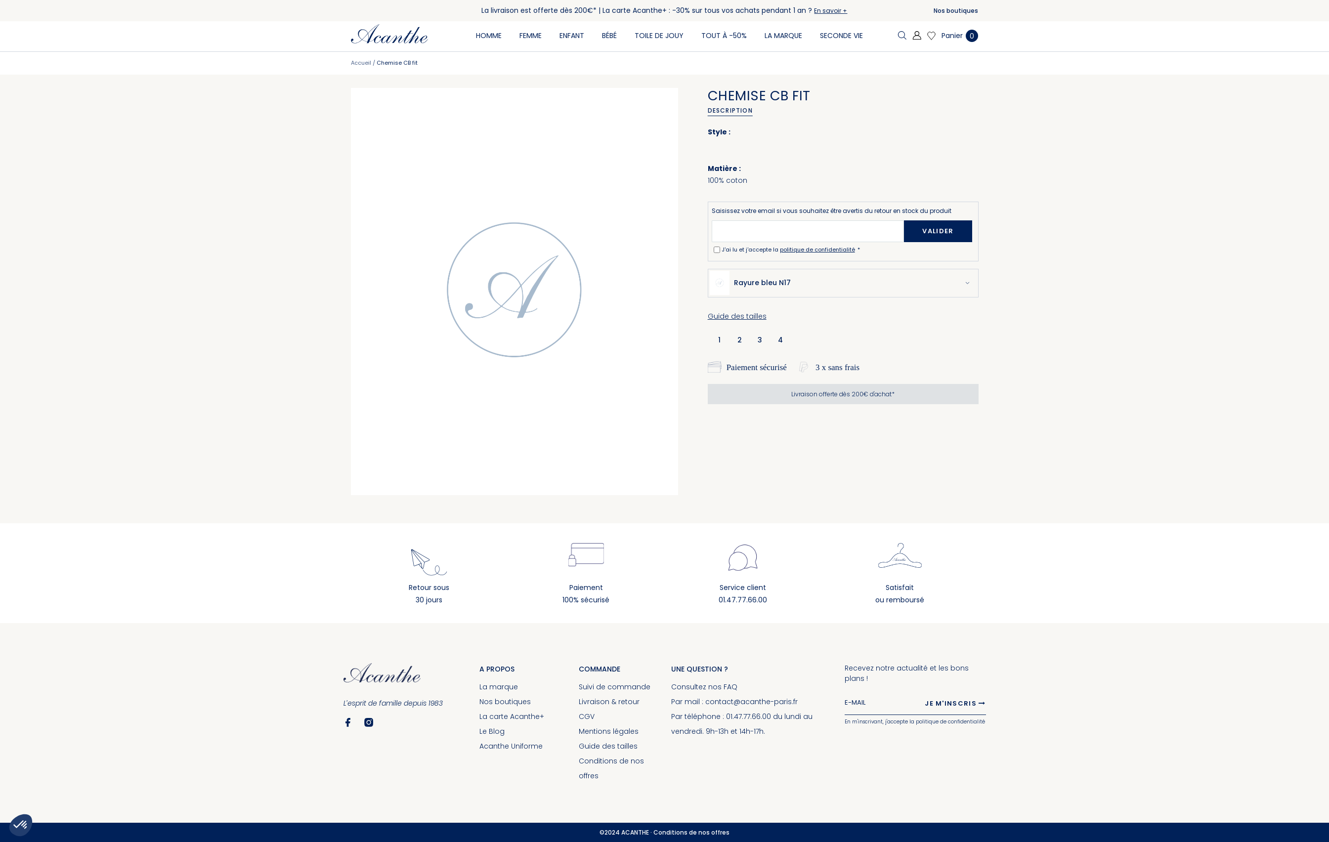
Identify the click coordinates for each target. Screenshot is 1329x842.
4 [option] (780, 340)
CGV (587, 716)
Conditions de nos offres (691, 832)
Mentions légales (609, 731)
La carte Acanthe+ (511, 716)
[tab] (734, 111)
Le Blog (492, 731)
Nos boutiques (956, 10)
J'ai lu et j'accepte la (789, 249)
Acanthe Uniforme (511, 746)
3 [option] (760, 340)
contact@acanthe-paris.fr (751, 702)
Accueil (361, 63)
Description (730, 110)
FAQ (730, 687)
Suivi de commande (614, 687)
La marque (498, 687)
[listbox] (753, 339)
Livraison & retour (609, 702)
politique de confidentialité (817, 249)
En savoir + (830, 10)
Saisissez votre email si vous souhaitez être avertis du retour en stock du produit (831, 211)
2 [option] (739, 340)
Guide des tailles (737, 316)
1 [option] (719, 340)
